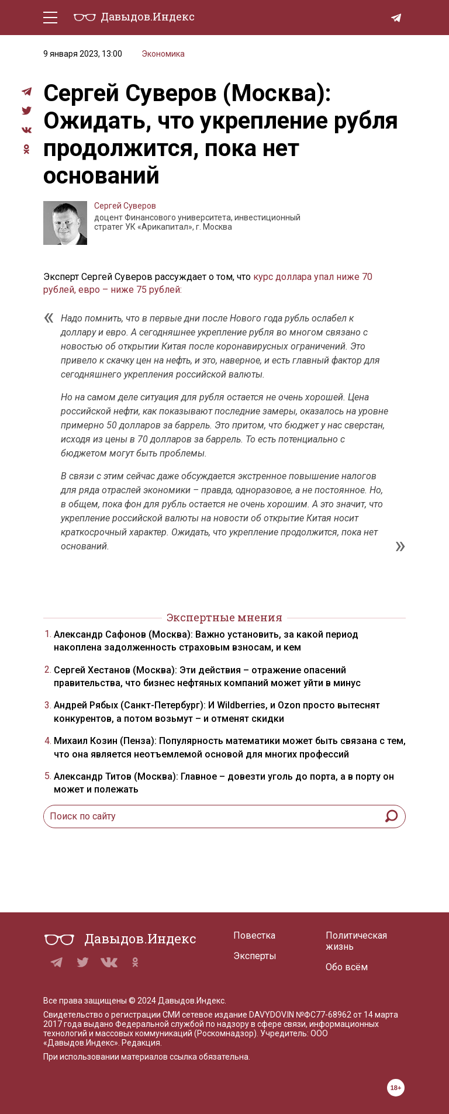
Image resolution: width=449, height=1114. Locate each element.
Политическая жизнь (356, 941)
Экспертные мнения (224, 617)
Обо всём (347, 967)
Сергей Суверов (125, 205)
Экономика (163, 53)
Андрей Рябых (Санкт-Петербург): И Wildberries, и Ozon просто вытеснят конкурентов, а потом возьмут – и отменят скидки (217, 712)
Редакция (141, 1042)
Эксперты (255, 955)
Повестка (254, 935)
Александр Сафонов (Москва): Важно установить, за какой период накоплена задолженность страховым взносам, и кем (206, 641)
